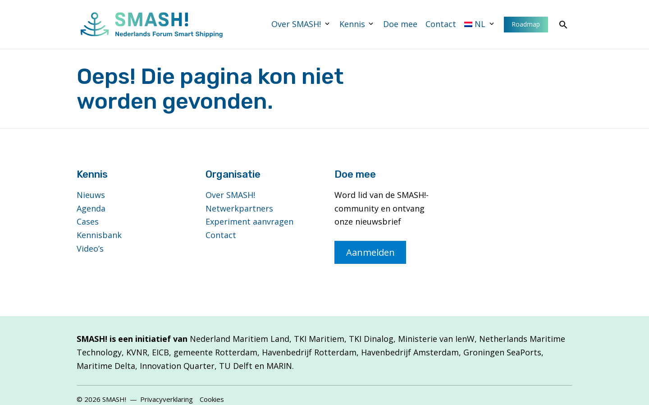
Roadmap (526, 24)
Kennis (352, 23)
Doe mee (400, 23)
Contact (440, 23)
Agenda (91, 208)
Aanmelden (370, 252)
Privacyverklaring (166, 399)
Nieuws (91, 194)
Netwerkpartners (239, 208)
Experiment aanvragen (249, 221)
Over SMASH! (296, 23)
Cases (88, 221)
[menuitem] (480, 24)
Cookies (212, 399)
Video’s (90, 248)
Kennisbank (99, 235)
